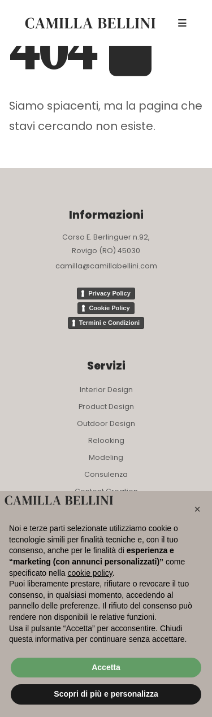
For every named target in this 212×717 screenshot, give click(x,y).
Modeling (106, 457)
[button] (197, 509)
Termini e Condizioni (109, 322)
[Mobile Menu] (182, 23)
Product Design (106, 406)
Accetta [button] (106, 667)
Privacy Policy (109, 293)
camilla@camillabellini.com (106, 266)
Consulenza (106, 474)
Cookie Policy (109, 308)
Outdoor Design (106, 423)
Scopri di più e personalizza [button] (106, 693)
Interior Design (106, 389)
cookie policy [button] (90, 572)
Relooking (106, 440)
